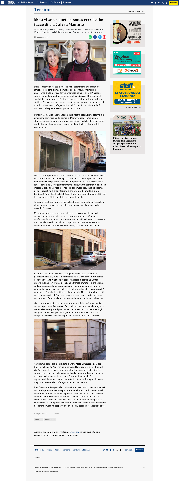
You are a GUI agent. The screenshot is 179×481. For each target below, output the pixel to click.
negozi (38, 419)
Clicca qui (74, 432)
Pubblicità (39, 450)
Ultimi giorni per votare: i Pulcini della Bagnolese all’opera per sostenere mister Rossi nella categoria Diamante (127, 143)
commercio (50, 419)
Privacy (49, 450)
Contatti (76, 450)
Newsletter (42, 2)
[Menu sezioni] (2, 3)
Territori (43, 9)
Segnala (55, 2)
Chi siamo (86, 450)
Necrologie (67, 2)
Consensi (66, 450)
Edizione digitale (25, 2)
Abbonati (173, 3)
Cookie (57, 450)
